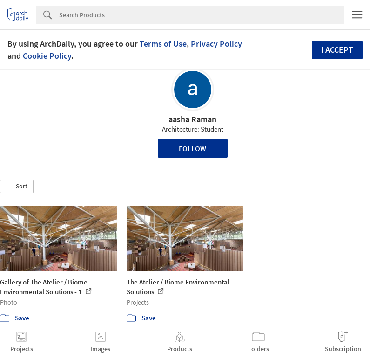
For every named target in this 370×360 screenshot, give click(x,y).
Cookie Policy (47, 55)
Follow (192, 148)
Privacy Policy (216, 43)
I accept (337, 49)
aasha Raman (192, 119)
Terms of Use (163, 43)
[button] (17, 186)
